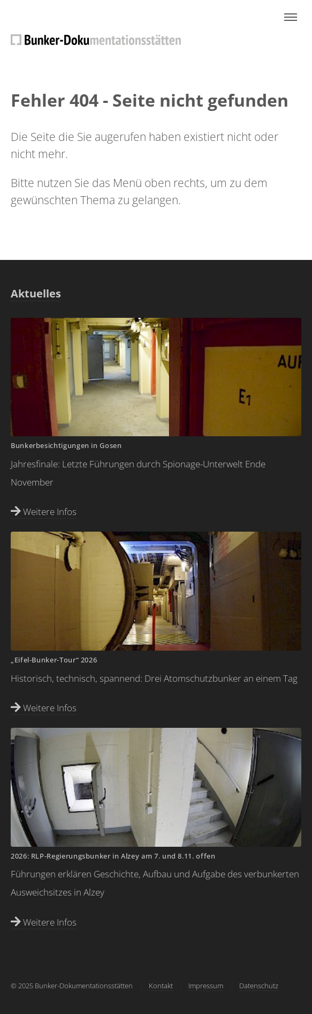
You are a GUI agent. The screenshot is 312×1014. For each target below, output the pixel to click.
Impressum (205, 985)
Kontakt (161, 985)
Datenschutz (258, 985)
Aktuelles (36, 293)
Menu (290, 17)
